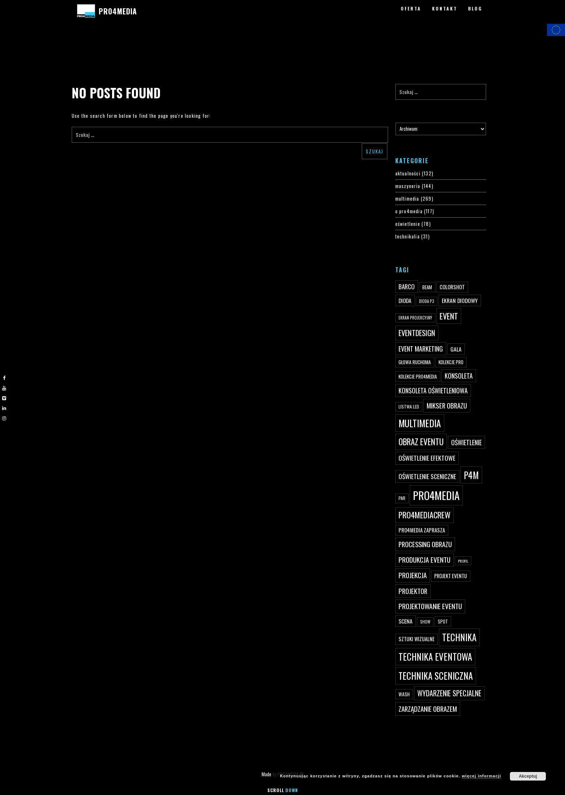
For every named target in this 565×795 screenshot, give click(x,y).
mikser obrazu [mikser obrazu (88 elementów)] (447, 405)
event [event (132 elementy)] (449, 316)
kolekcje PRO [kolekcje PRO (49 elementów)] (451, 362)
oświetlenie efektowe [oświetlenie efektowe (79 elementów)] (427, 458)
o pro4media (409, 211)
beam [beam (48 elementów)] (427, 287)
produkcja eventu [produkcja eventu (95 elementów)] (424, 559)
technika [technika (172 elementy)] (459, 637)
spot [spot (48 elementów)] (443, 621)
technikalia (407, 236)
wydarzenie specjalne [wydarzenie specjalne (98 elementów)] (449, 693)
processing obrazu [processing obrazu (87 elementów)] (425, 544)
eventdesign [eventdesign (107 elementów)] (417, 332)
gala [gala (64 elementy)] (456, 349)
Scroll (282, 790)
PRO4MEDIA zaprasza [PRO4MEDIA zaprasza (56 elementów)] (422, 530)
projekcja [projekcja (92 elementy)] (413, 575)
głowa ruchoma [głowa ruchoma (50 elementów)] (415, 362)
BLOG (475, 8)
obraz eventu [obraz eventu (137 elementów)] (421, 442)
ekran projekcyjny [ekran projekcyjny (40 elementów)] (415, 318)
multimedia (407, 198)
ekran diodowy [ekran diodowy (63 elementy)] (460, 300)
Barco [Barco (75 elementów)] (407, 286)
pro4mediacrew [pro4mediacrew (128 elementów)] (424, 515)
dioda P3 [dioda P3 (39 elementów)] (426, 301)
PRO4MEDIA (118, 11)
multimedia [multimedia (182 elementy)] (420, 423)
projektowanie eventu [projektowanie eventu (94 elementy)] (430, 606)
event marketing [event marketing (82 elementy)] (421, 348)
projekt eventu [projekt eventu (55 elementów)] (450, 576)
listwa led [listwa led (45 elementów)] (409, 406)
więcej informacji (481, 776)
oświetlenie (407, 223)
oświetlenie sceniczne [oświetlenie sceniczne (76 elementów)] (427, 476)
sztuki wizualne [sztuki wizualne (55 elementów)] (417, 639)
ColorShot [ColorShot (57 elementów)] (452, 287)
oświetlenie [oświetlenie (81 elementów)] (466, 442)
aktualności (408, 173)
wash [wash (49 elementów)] (404, 694)
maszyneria (408, 185)
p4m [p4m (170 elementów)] (471, 475)
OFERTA (411, 8)
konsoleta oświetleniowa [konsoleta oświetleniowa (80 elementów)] (433, 390)
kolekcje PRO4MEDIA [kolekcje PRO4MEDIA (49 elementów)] (418, 376)
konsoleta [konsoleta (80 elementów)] (459, 375)
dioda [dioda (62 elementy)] (405, 300)
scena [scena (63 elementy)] (406, 621)
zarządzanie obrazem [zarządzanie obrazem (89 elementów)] (428, 709)
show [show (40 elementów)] (425, 622)
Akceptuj (528, 776)
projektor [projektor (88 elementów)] (413, 591)
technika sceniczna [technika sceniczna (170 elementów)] (436, 675)
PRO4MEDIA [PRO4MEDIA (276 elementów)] (436, 495)
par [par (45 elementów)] (402, 498)
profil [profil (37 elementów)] (463, 561)
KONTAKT (444, 8)
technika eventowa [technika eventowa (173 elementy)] (435, 656)
